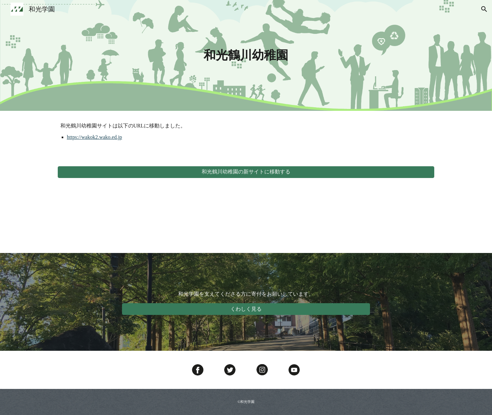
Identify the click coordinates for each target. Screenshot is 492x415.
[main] (246, 55)
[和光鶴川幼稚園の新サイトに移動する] (246, 172)
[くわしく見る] (246, 309)
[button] (484, 9)
